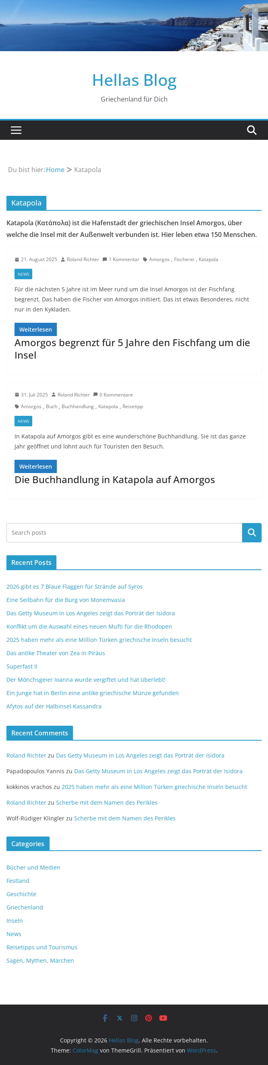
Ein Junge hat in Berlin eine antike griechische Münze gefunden (92, 693)
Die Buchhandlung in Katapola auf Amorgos (115, 479)
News (23, 274)
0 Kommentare (113, 394)
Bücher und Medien (33, 867)
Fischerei (184, 259)
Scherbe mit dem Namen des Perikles (107, 802)
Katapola (208, 259)
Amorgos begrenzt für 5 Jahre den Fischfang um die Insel (132, 348)
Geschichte (21, 894)
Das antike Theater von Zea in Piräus (55, 653)
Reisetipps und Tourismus (41, 947)
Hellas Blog (134, 80)
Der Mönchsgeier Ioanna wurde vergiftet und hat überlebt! (86, 679)
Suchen (252, 532)
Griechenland (24, 907)
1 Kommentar (120, 259)
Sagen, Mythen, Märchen (40, 960)
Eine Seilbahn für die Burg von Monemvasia (65, 600)
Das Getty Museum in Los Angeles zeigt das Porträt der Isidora (90, 613)
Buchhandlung (78, 406)
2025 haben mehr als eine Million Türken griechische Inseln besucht (99, 640)
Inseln (14, 920)
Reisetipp (133, 406)
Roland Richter (83, 259)
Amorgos (159, 259)
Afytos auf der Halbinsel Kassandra (54, 706)
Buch (51, 406)
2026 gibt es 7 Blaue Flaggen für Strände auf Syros (74, 586)
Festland (17, 880)
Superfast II (21, 666)
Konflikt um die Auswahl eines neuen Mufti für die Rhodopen (89, 626)
